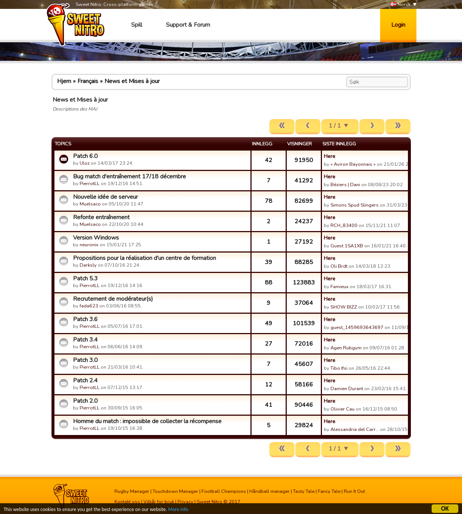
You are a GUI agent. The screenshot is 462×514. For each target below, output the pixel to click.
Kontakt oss (127, 501)
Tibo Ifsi (339, 368)
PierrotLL (90, 183)
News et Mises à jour (132, 81)
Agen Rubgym (346, 348)
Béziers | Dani (345, 184)
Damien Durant (346, 388)
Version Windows (96, 237)
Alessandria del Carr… (354, 429)
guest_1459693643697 (356, 327)
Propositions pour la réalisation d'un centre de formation (144, 258)
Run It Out (354, 491)
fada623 (89, 306)
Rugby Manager (131, 491)
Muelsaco (90, 204)
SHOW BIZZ (343, 307)
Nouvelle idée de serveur (105, 197)
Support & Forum (188, 25)
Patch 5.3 (85, 278)
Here (329, 156)
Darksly (88, 265)
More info (178, 510)
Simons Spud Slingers (354, 205)
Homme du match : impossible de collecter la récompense (147, 421)
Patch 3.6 (85, 319)
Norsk (400, 4)
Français (87, 81)
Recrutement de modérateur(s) (113, 299)
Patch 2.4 (85, 380)
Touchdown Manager (175, 491)
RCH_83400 (344, 225)
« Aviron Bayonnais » (353, 164)
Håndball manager (269, 491)
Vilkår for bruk (158, 501)
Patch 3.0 (85, 360)
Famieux (339, 286)
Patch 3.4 (85, 339)
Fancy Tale (329, 491)
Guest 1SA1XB (346, 246)
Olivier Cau (342, 409)
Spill (136, 25)
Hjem (64, 81)
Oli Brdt (339, 266)
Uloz (85, 163)
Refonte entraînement (101, 217)
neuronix (89, 244)
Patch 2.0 (85, 400)
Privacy (185, 501)
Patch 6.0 (85, 156)
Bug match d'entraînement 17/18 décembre (129, 176)
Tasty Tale (304, 491)
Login (398, 25)
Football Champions (224, 491)
